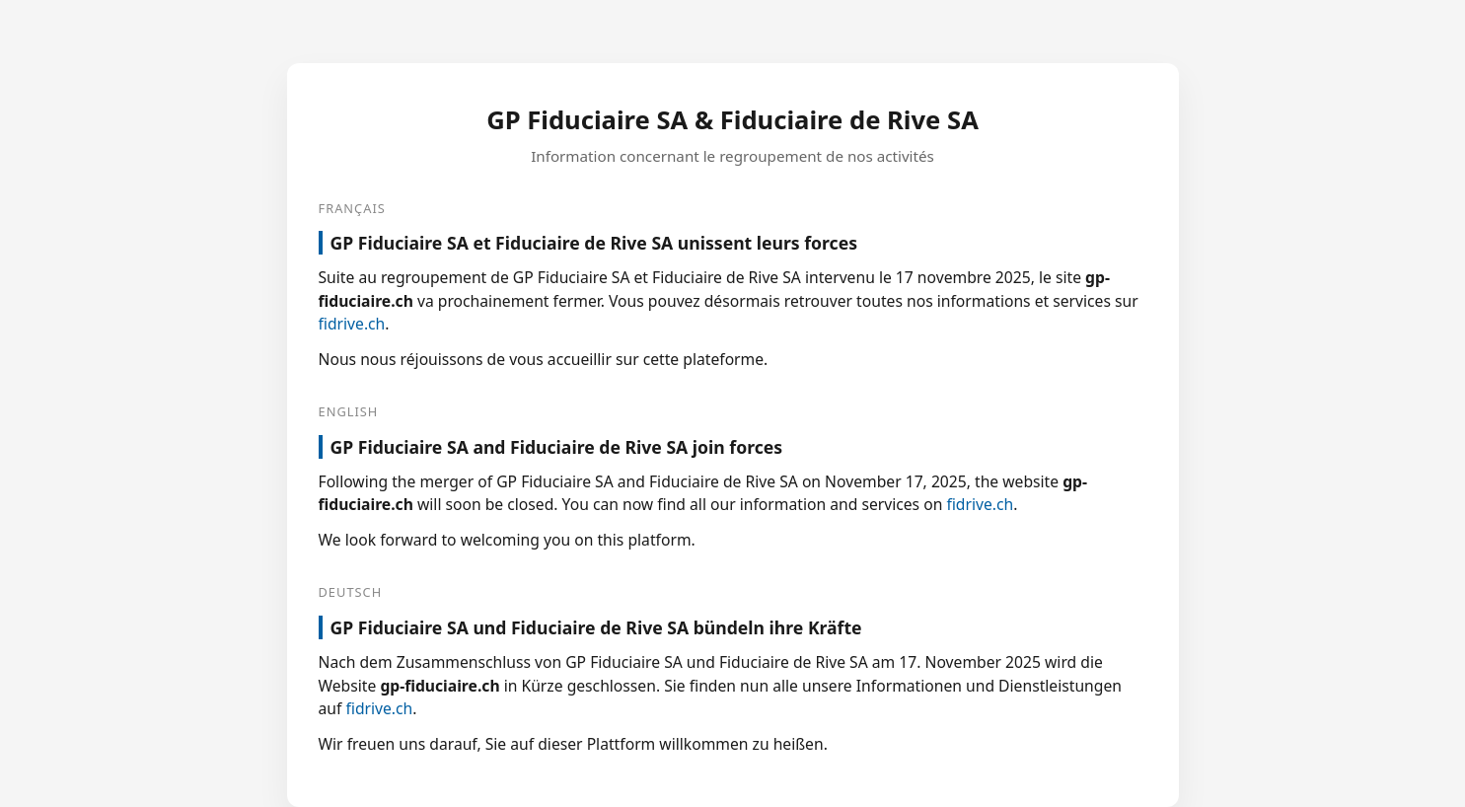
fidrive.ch (352, 323)
